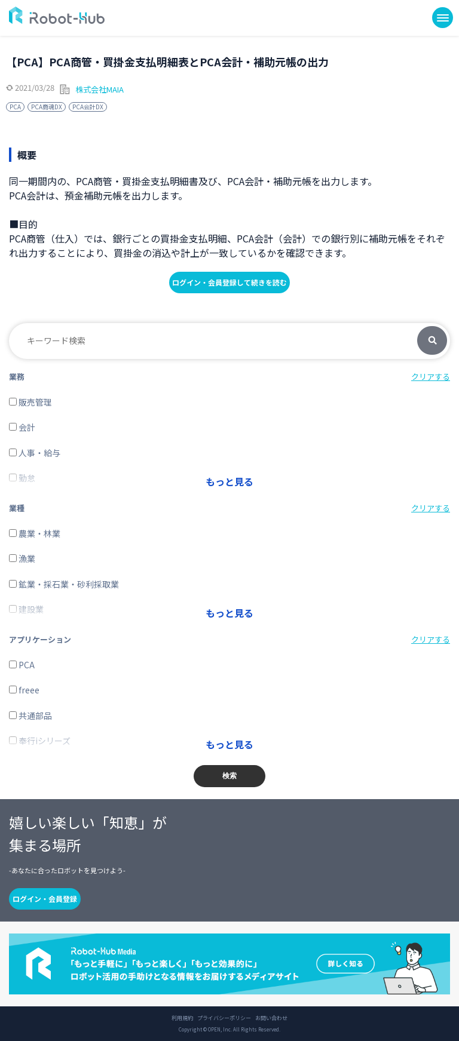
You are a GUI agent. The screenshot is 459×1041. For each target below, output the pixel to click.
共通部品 (30, 715)
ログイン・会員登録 (45, 898)
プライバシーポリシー (224, 1018)
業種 (17, 508)
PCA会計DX (87, 106)
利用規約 (182, 1018)
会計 (22, 427)
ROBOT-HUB (57, 15)
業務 (17, 376)
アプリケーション (40, 639)
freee (24, 690)
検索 (432, 341)
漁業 (22, 558)
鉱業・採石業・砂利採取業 (64, 584)
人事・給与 (34, 453)
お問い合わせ (271, 1018)
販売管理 (30, 402)
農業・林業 (34, 533)
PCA (15, 106)
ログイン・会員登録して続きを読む (229, 282)
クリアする (430, 376)
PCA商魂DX (46, 106)
